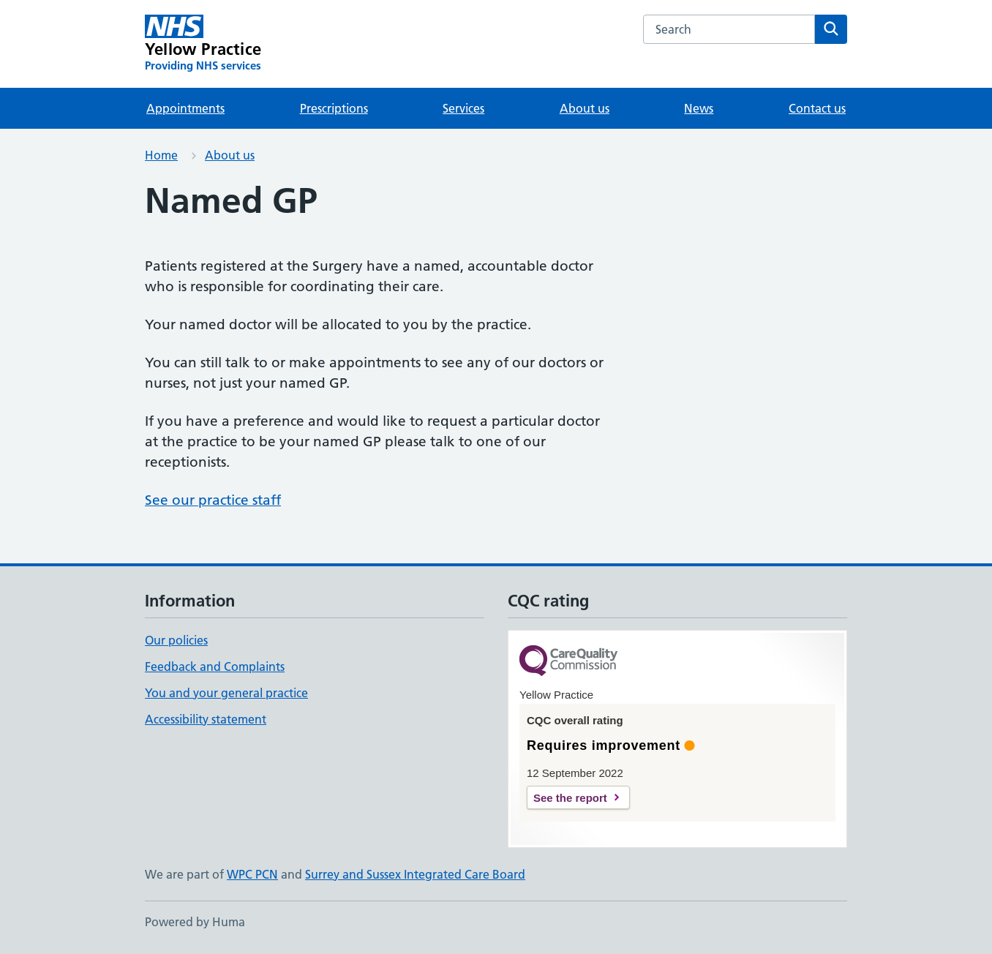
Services (463, 108)
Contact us (817, 108)
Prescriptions (334, 108)
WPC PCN (252, 874)
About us (584, 108)
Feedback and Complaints (215, 666)
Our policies (176, 640)
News (698, 108)
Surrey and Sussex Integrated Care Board (415, 874)
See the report (570, 798)
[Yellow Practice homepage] (203, 44)
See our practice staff (213, 500)
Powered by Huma (195, 921)
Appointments (185, 108)
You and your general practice (226, 693)
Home (161, 155)
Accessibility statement (205, 719)
